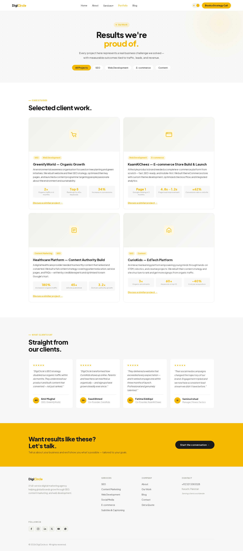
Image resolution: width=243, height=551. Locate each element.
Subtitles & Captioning (112, 510)
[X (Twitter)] (52, 529)
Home (84, 5)
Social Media (107, 499)
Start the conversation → (195, 444)
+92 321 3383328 (191, 484)
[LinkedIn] (45, 529)
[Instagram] (38, 529)
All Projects (81, 67)
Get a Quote (148, 504)
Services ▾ (108, 5)
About (95, 5)
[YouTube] (58, 529)
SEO (97, 67)
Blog (135, 5)
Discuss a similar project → (48, 203)
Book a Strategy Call (216, 5)
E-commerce (143, 67)
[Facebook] (31, 529)
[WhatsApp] (65, 529)
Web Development (118, 67)
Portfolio (123, 5)
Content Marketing (111, 489)
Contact (146, 499)
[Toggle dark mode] (196, 5)
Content (163, 67)
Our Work (146, 489)
